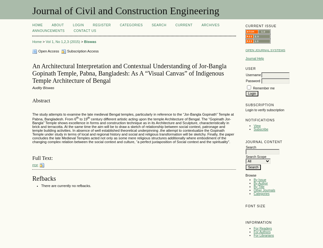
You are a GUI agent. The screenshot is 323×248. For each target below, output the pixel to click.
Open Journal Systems (265, 50)
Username (253, 75)
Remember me (264, 88)
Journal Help (254, 58)
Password (253, 81)
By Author (261, 183)
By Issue (260, 180)
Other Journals (264, 190)
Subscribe (261, 129)
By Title (259, 187)
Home (37, 25)
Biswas (90, 42)
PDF (35, 165)
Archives (211, 25)
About (58, 25)
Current (183, 25)
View (257, 126)
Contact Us (84, 31)
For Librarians (264, 235)
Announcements (48, 31)
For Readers (263, 228)
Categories (261, 194)
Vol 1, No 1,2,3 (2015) (63, 42)
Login (78, 25)
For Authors (262, 232)
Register (102, 25)
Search (159, 25)
